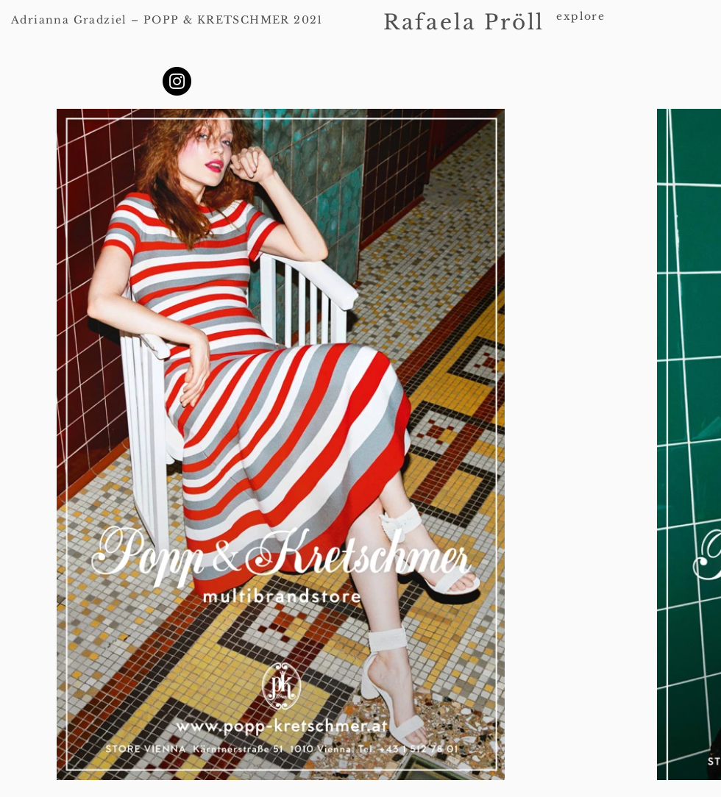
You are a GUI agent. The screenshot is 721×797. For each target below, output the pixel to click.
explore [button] (581, 16)
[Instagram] (177, 81)
